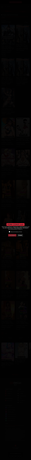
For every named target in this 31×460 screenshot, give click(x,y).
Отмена (20, 235)
